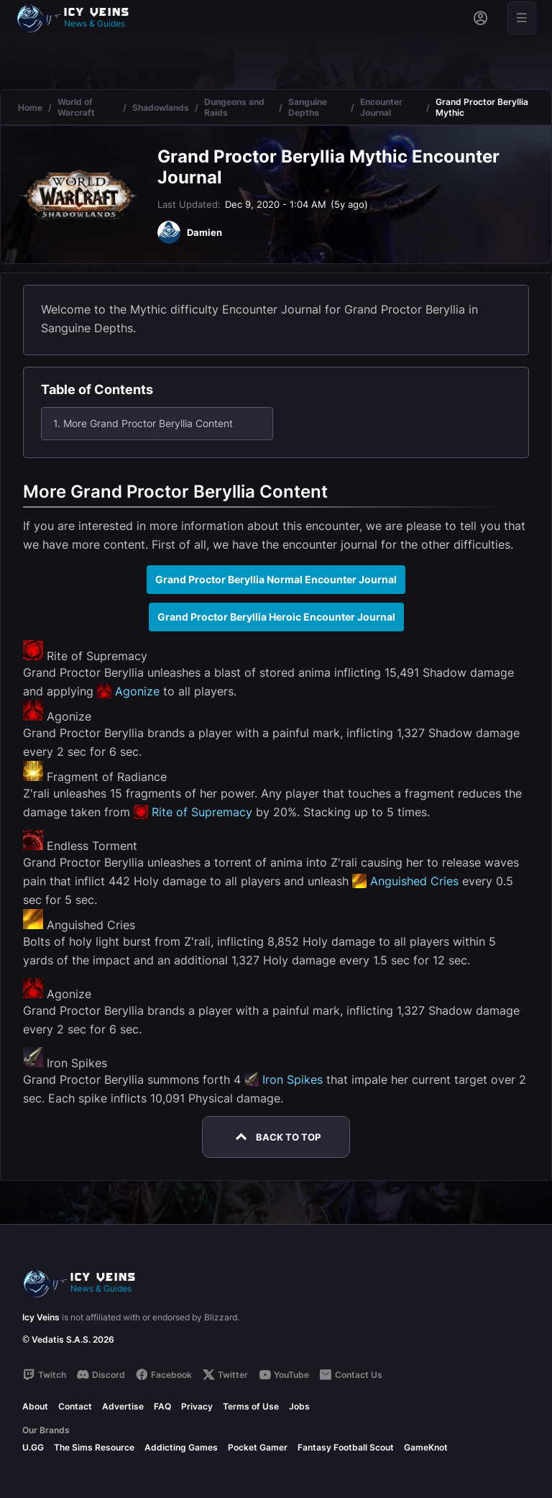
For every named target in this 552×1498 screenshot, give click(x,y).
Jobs (299, 1406)
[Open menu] (521, 18)
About (35, 1406)
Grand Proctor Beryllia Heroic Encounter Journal (276, 617)
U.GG (33, 1447)
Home (30, 107)
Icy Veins (41, 1317)
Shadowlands (160, 107)
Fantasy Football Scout (346, 1447)
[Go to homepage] (79, 18)
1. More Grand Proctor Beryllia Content (143, 423)
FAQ (162, 1406)
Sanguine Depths (307, 107)
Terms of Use (251, 1406)
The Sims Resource (94, 1447)
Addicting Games (181, 1447)
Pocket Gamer (258, 1447)
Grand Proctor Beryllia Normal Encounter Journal (276, 579)
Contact (75, 1406)
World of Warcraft (76, 107)
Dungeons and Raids (234, 107)
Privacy (197, 1406)
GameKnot (426, 1447)
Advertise (123, 1406)
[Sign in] (480, 18)
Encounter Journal (381, 107)
